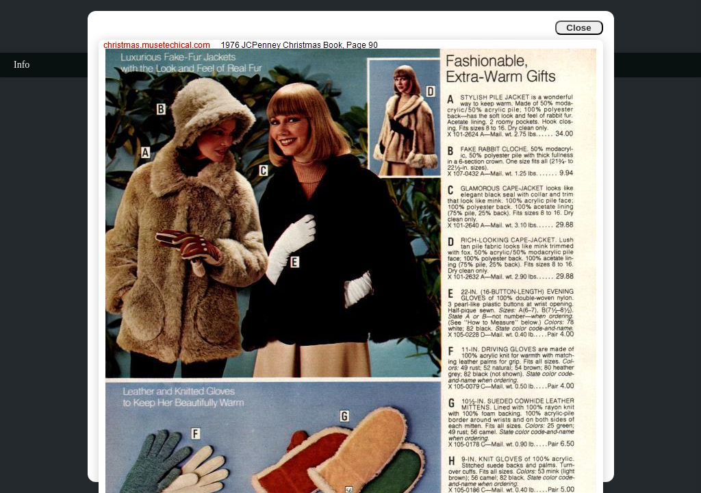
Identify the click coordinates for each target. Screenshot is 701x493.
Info (21, 65)
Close (578, 28)
